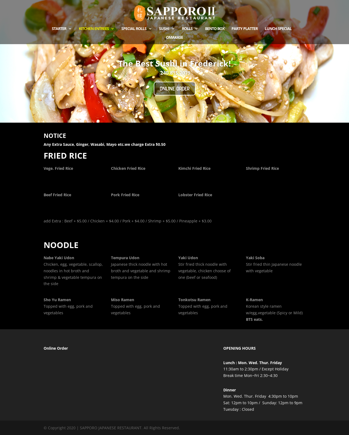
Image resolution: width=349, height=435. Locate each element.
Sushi (164, 29)
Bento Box (214, 29)
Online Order (174, 88)
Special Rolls (133, 29)
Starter (59, 29)
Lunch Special (278, 29)
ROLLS (187, 29)
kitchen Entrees (94, 29)
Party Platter (244, 29)
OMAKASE (174, 37)
